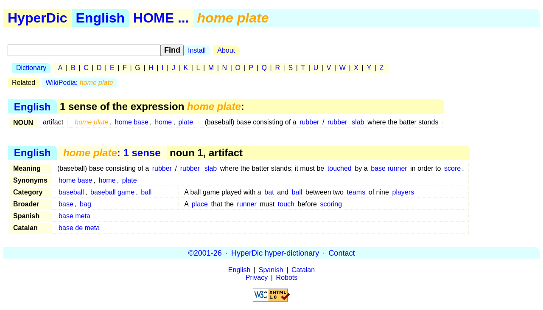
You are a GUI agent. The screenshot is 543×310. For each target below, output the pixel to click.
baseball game (112, 192)
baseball (71, 192)
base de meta (79, 227)
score (452, 168)
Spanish (271, 269)
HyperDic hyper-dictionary (275, 252)
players (403, 192)
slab (358, 122)
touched (339, 168)
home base (131, 122)
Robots (287, 277)
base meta (74, 216)
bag (85, 204)
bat (269, 192)
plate (185, 122)
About (226, 50)
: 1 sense (111, 152)
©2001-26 (205, 252)
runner (247, 204)
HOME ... (161, 17)
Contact (341, 252)
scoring (331, 204)
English (100, 17)
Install (197, 50)
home (163, 122)
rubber (309, 122)
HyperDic (37, 17)
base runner (389, 168)
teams (356, 192)
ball (146, 192)
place (200, 204)
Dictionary (31, 67)
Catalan (303, 269)
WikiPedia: (79, 82)
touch (286, 204)
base (66, 204)
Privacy (257, 277)
